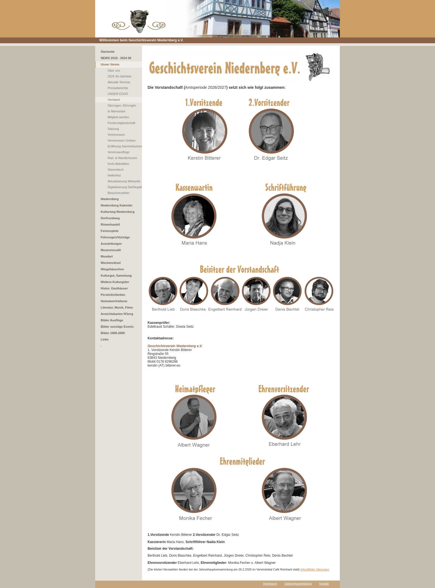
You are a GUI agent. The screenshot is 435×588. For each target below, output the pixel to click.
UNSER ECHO (118, 93)
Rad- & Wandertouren (122, 158)
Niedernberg (110, 199)
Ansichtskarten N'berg (117, 314)
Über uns (114, 70)
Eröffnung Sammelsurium (125, 146)
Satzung (113, 128)
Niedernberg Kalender (117, 205)
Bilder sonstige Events (117, 326)
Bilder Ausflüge (112, 320)
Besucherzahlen (119, 193)
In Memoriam (116, 111)
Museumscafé (111, 250)
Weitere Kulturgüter (115, 282)
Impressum (270, 583)
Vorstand (114, 99)
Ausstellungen (111, 243)
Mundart (107, 256)
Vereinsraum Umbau (121, 140)
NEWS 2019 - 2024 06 (116, 58)
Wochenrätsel (111, 262)
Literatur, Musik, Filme (117, 307)
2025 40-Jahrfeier (119, 76)
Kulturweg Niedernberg (118, 211)
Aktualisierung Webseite (124, 181)
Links (105, 339)
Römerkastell (110, 224)
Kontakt (324, 583)
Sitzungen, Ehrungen (122, 105)
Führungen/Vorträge (115, 237)
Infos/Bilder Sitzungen (314, 569)
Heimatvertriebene (114, 301)
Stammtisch (115, 169)
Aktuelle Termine (119, 82)
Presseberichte (118, 88)
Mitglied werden (118, 117)
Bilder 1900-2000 (113, 333)
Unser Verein (110, 64)
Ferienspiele (109, 231)
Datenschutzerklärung (298, 583)
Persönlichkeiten (113, 294)
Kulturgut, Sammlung (116, 275)
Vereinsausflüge (118, 152)
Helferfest (114, 175)
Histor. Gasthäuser (114, 288)
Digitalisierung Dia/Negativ (125, 187)
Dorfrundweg (110, 218)
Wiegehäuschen (112, 269)
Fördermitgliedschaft (121, 123)
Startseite (108, 51)
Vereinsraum (116, 134)
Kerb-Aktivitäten (118, 163)
